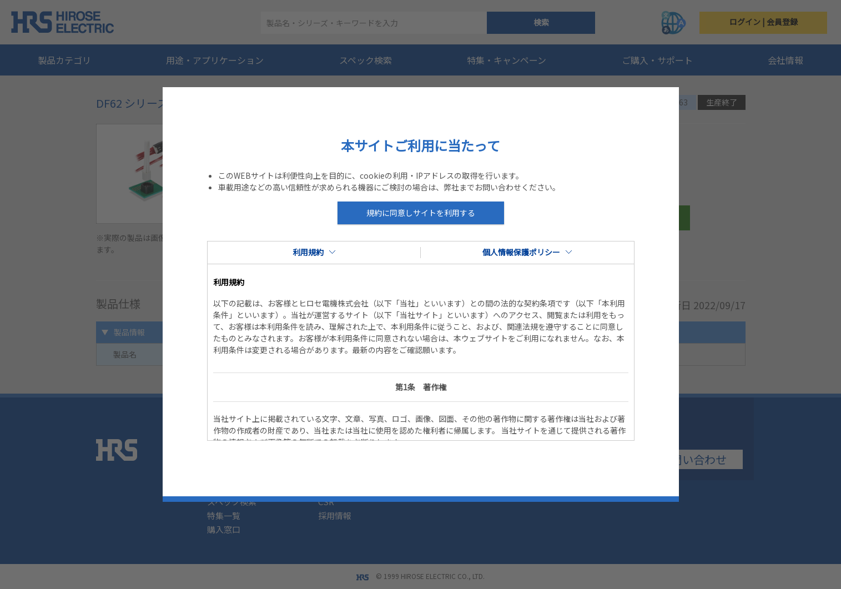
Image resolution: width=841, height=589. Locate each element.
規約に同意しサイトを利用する (420, 212)
